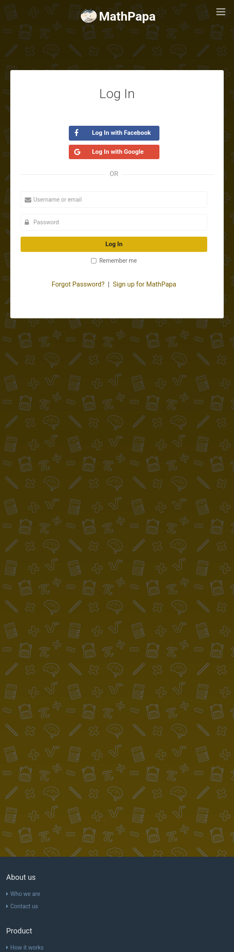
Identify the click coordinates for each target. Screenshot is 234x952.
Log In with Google (109, 152)
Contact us (22, 906)
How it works (25, 947)
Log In (114, 244)
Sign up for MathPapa (144, 284)
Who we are (23, 894)
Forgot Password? (78, 284)
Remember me (114, 260)
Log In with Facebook (112, 133)
